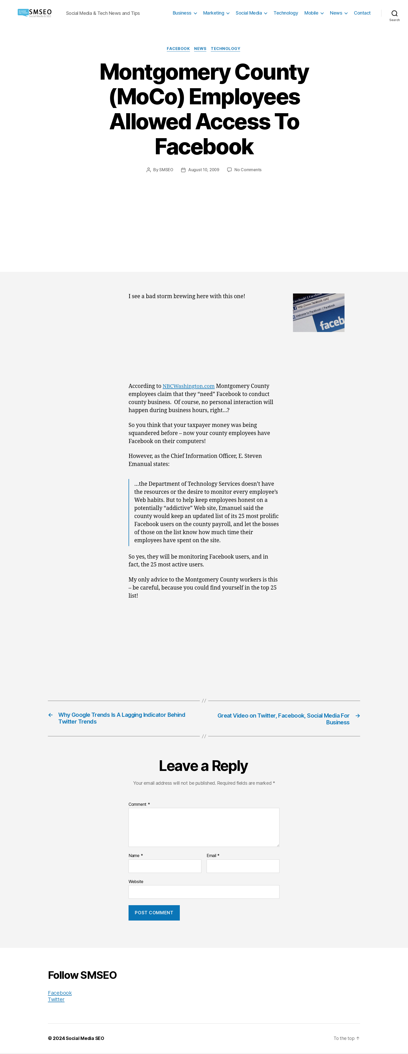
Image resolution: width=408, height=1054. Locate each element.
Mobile (311, 13)
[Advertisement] (204, 212)
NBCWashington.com (190, 386)
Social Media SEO (85, 1039)
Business (182, 13)
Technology (285, 13)
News (336, 13)
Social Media (249, 13)
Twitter (56, 1000)
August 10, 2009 (204, 170)
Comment (139, 805)
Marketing (213, 13)
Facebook (177, 49)
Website (136, 882)
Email (213, 856)
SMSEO (165, 170)
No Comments (248, 170)
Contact (362, 13)
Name (136, 856)
